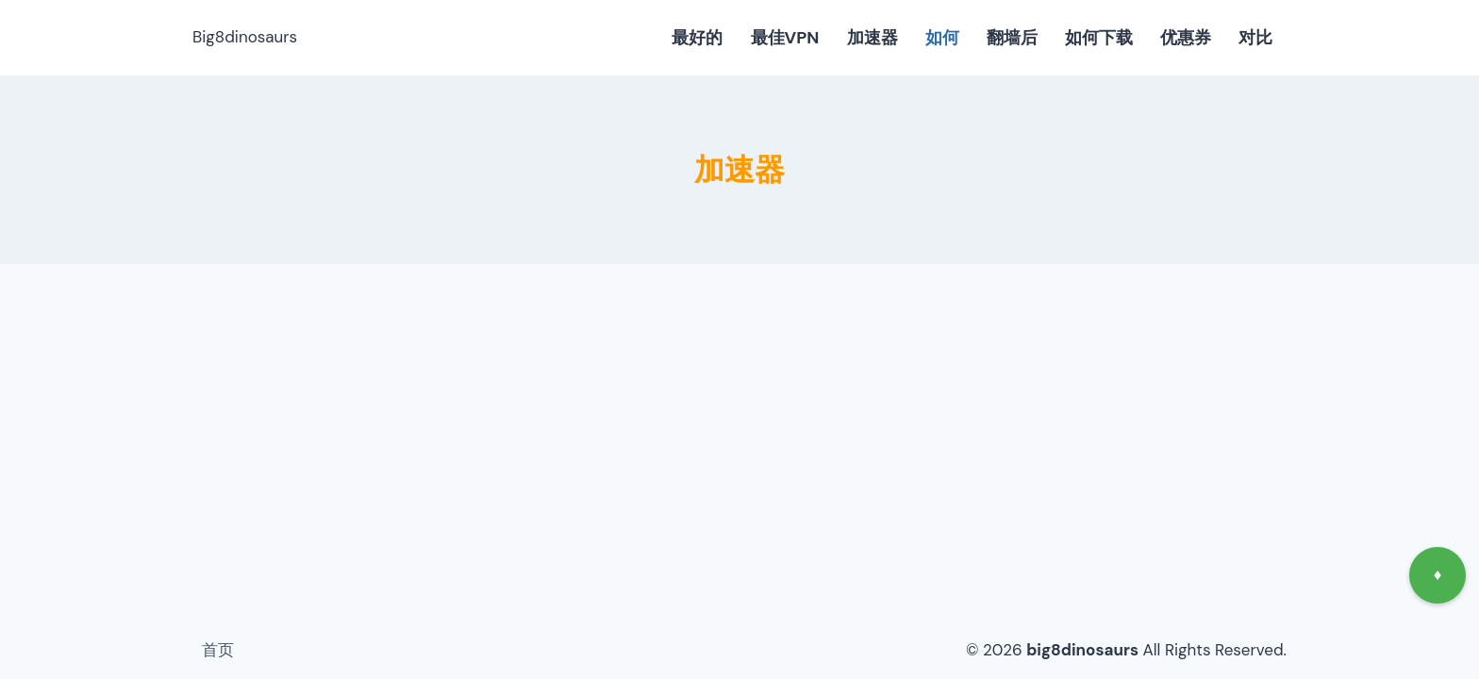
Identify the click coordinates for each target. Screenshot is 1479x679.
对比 (1255, 37)
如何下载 (1099, 37)
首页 (218, 649)
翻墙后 (1012, 37)
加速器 (872, 37)
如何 (942, 37)
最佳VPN (785, 37)
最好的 (697, 37)
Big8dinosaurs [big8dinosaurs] (244, 36)
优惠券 (1185, 37)
